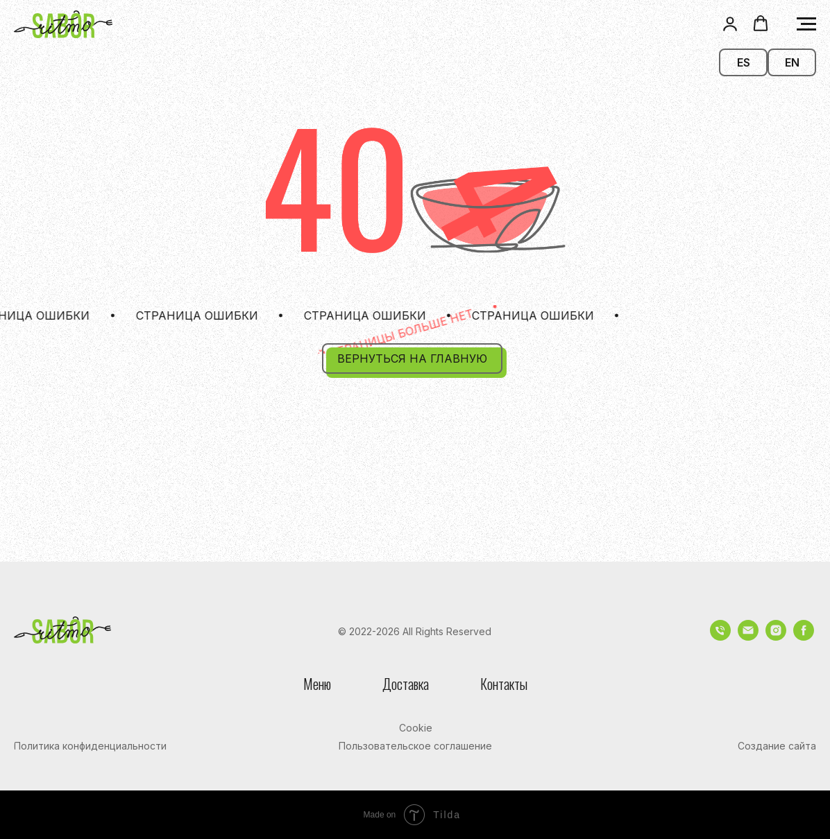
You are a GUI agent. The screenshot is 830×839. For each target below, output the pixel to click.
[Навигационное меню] (806, 24)
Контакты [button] (503, 683)
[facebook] (803, 637)
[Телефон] (720, 637)
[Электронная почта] (748, 637)
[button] (730, 23)
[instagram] (775, 637)
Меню (317, 683)
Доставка (405, 683)
